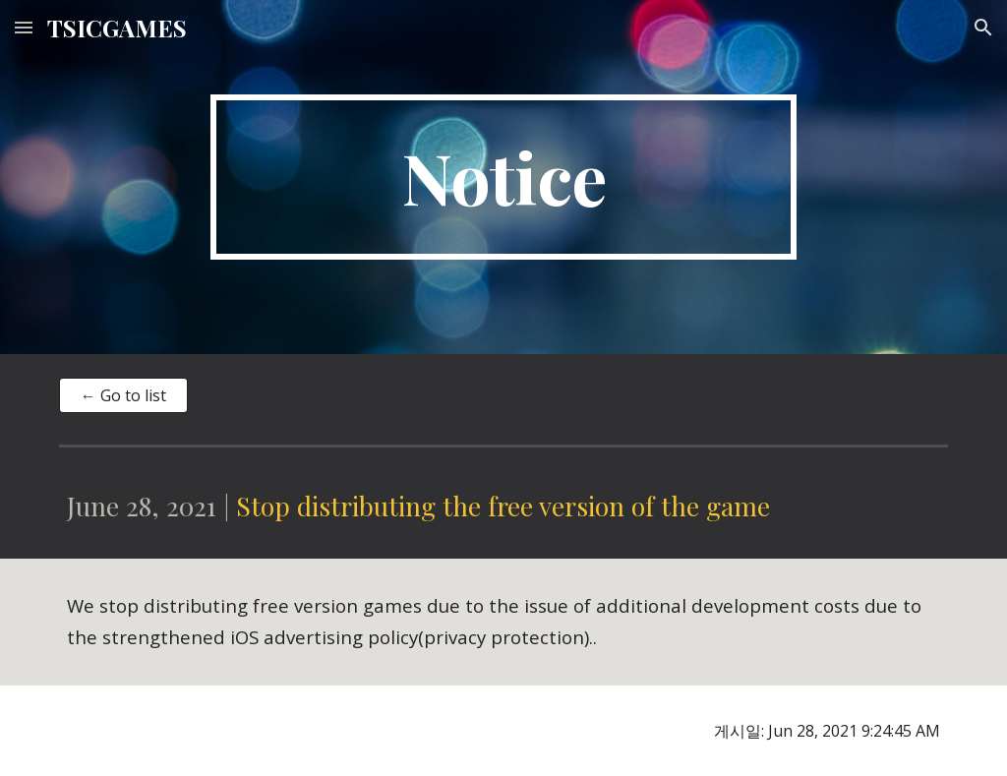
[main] (503, 177)
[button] (23, 27)
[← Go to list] (123, 395)
